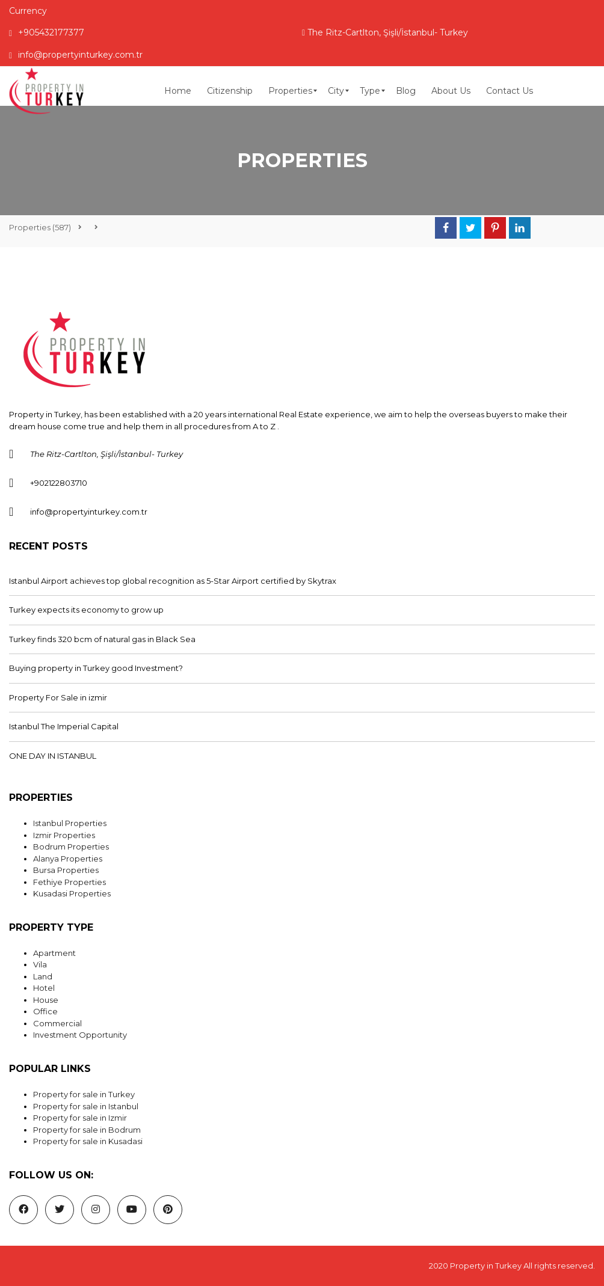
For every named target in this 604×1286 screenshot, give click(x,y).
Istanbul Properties (69, 823)
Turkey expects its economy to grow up (86, 609)
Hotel (44, 988)
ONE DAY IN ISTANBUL (52, 756)
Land (42, 976)
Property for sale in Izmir (80, 1117)
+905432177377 (46, 32)
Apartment (54, 953)
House (45, 1000)
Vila (40, 964)
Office (45, 1011)
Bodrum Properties (71, 846)
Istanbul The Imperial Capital (64, 726)
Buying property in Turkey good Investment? (96, 668)
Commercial (57, 1023)
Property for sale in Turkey (84, 1094)
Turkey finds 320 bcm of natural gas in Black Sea (102, 639)
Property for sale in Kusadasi (88, 1141)
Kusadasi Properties (72, 893)
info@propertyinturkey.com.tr (76, 54)
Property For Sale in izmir (58, 697)
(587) (40, 227)
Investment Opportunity (80, 1035)
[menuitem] (177, 91)
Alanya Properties (67, 858)
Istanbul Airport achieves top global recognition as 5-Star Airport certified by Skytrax (172, 581)
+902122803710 (58, 483)
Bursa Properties (66, 870)
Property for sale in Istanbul (85, 1106)
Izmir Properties (64, 835)
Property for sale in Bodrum (87, 1129)
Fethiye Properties (69, 882)
